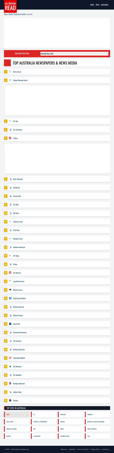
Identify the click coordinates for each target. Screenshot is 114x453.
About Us (64, 449)
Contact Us (105, 449)
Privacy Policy (95, 449)
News (97, 5)
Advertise (72, 449)
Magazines (104, 5)
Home (92, 5)
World (11, 14)
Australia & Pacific (20, 14)
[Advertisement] (57, 33)
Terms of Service (83, 449)
